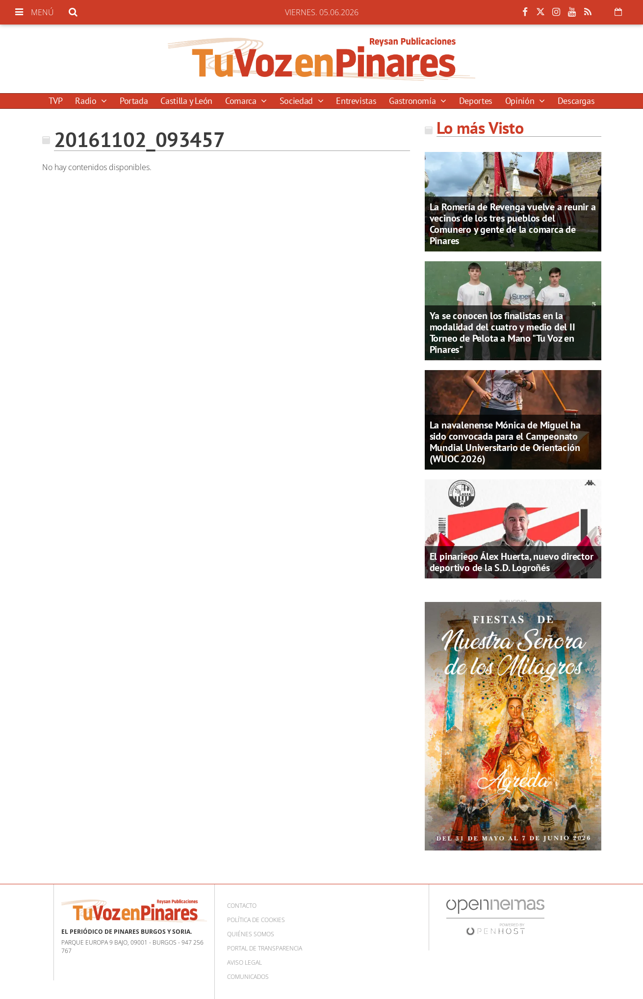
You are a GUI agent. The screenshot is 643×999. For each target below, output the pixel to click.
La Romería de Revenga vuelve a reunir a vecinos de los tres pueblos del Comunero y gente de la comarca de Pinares (513, 223)
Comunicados (248, 977)
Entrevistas (356, 100)
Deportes (475, 100)
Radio (87, 100)
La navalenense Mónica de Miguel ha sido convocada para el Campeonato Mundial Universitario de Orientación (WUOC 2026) (505, 442)
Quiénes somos (250, 934)
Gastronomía (413, 100)
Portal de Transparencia (264, 948)
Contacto (242, 905)
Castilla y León (186, 100)
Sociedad (297, 100)
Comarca (241, 100)
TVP (56, 100)
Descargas (576, 100)
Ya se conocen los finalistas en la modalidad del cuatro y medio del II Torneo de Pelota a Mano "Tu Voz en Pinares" (502, 332)
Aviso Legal (244, 962)
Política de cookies (256, 920)
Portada (134, 100)
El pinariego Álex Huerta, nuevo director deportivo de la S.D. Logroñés (511, 562)
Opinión (521, 100)
